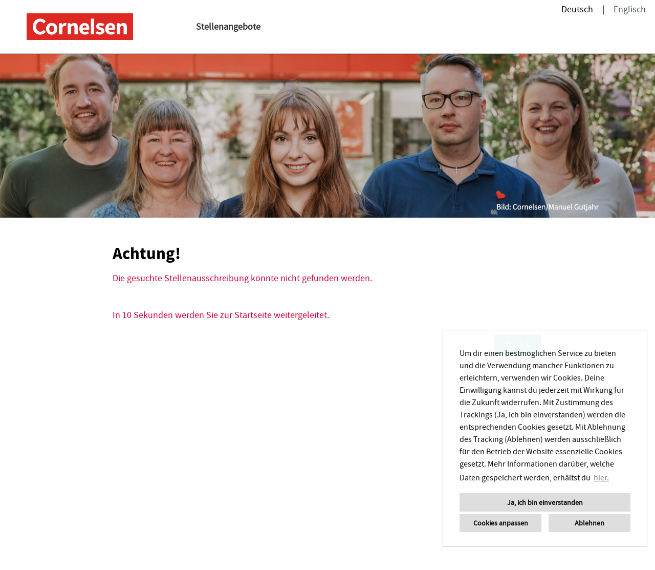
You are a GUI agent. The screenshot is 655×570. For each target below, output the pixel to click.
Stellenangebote (228, 26)
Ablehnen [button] (589, 522)
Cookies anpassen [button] (500, 522)
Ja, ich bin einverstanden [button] (545, 502)
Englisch (630, 9)
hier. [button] (601, 477)
